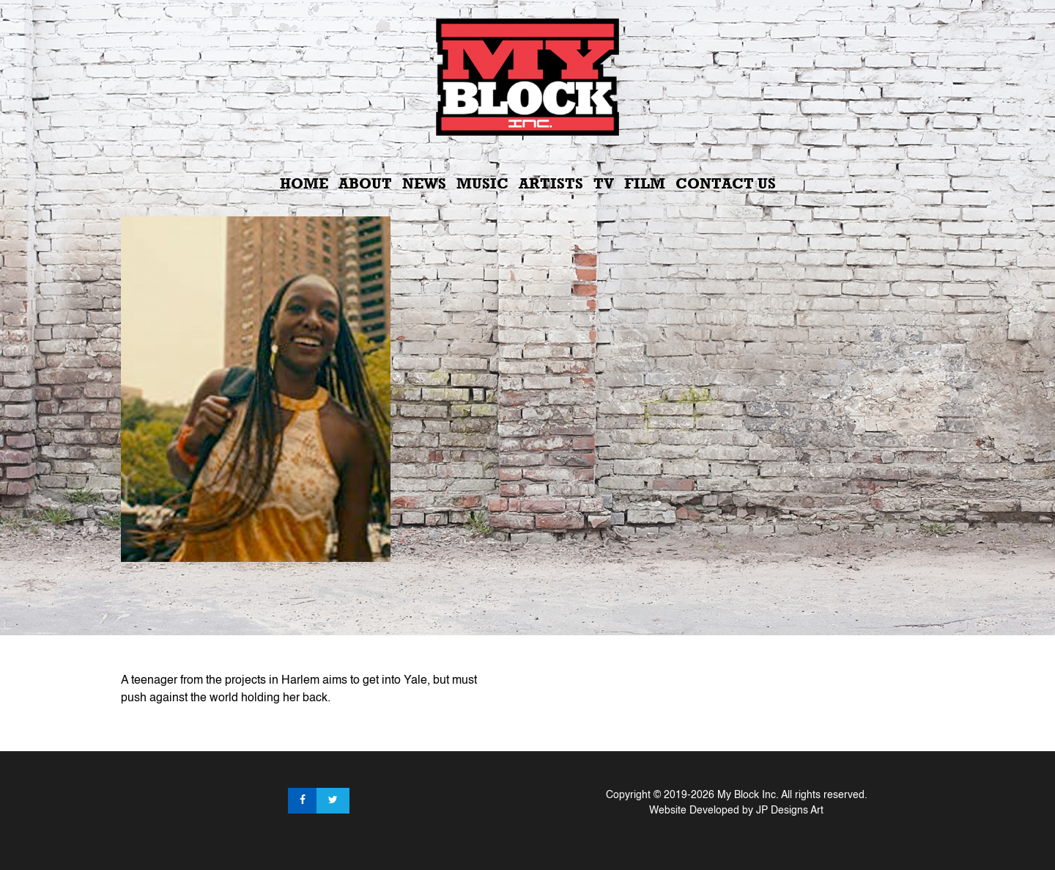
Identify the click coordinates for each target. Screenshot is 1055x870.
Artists (551, 183)
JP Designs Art (789, 810)
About (365, 183)
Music (482, 183)
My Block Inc (746, 795)
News (424, 183)
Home (304, 183)
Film (644, 183)
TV (603, 183)
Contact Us (725, 183)
